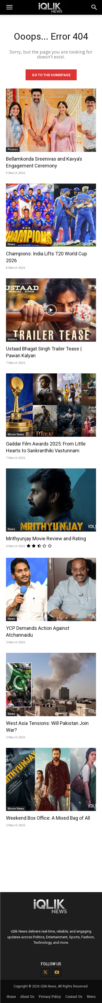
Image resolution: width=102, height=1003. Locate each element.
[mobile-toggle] (9, 7)
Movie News (16, 434)
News (11, 244)
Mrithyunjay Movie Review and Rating (46, 538)
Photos (13, 149)
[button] (94, 7)
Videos (12, 339)
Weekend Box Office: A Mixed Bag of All (48, 818)
